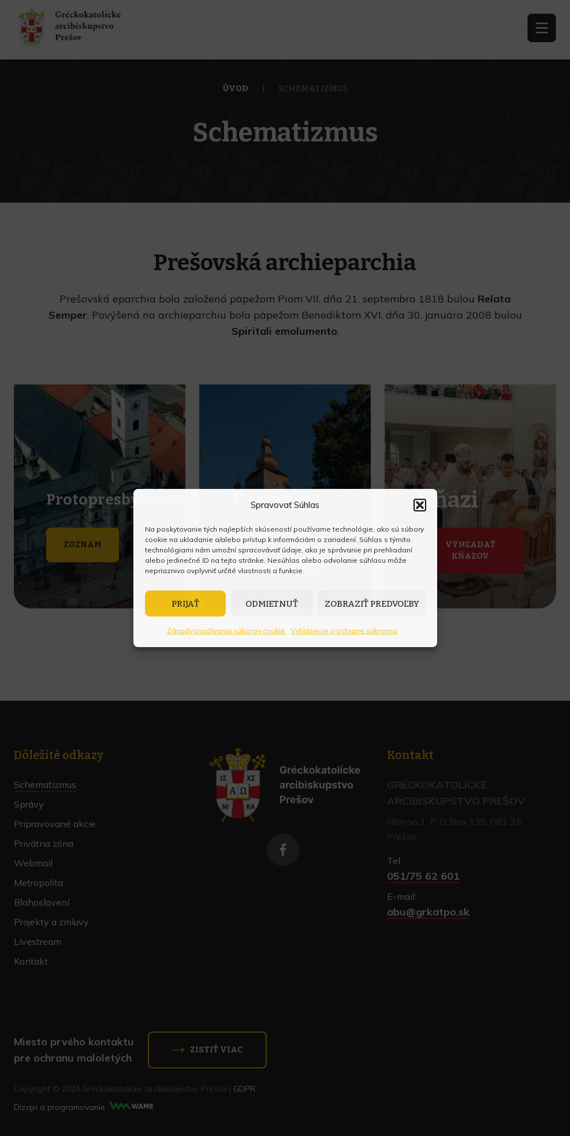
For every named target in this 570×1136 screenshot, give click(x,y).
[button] (420, 505)
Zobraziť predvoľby (372, 604)
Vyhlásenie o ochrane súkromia (344, 630)
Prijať (185, 604)
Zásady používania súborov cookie (226, 630)
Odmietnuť (271, 604)
